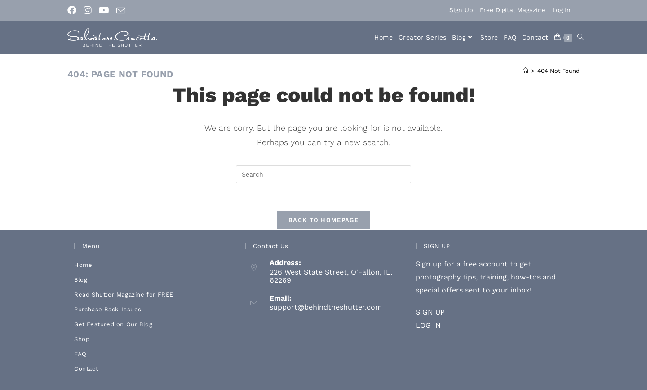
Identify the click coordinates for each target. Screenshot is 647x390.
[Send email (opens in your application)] (121, 11)
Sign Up (461, 9)
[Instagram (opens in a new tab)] (87, 10)
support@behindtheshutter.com (326, 307)
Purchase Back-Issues (108, 309)
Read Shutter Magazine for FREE (123, 294)
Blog (80, 279)
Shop (81, 339)
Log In (561, 9)
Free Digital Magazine (512, 9)
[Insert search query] (323, 174)
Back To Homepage (323, 220)
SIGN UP (430, 312)
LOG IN (428, 325)
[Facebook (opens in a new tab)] (73, 10)
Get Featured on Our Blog (113, 324)
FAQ (80, 353)
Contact (86, 368)
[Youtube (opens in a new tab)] (104, 10)
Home (83, 264)
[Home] (525, 70)
